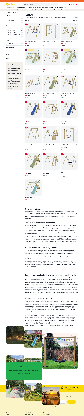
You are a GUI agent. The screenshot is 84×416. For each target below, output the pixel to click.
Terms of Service (63, 404)
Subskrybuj (71, 401)
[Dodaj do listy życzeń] (40, 24)
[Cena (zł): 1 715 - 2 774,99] (6, 22)
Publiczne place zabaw (59, 7)
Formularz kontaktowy (15, 387)
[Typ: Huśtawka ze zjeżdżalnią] (6, 32)
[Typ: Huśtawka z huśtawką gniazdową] (6, 34)
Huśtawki (39, 7)
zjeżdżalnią (46, 302)
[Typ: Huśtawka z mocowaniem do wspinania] (6, 36)
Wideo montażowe (47, 414)
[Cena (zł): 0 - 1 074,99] (6, 18)
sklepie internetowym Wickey (42, 313)
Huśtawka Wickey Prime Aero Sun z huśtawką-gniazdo (69, 145)
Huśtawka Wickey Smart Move (30, 41)
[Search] (57, 4)
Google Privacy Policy (57, 404)
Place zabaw (9, 7)
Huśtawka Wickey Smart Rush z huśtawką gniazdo (68, 172)
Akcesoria (51, 7)
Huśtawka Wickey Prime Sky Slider (31, 171)
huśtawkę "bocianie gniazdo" (71, 285)
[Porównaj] (25, 45)
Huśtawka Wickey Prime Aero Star (49, 41)
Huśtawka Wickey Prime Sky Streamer (68, 119)
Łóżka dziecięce (45, 7)
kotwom (60, 238)
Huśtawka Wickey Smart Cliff (48, 66)
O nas (7, 414)
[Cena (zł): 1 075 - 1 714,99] (6, 20)
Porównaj (27, 45)
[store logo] (10, 4)
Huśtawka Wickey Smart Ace (30, 197)
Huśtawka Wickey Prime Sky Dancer (67, 93)
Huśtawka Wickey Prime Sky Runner (49, 144)
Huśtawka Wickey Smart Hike (30, 93)
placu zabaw (33, 266)
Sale (65, 7)
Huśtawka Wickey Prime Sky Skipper (49, 171)
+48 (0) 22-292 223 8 (33, 387)
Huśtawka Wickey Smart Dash (48, 93)
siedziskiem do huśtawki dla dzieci (43, 228)
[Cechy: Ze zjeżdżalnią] (6, 43)
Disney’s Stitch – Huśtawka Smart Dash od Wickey (68, 67)
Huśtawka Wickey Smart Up (48, 119)
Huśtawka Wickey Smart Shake (66, 41)
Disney (14, 7)
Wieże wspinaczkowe (21, 7)
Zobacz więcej (75, 17)
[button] (76, 4)
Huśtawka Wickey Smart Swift (30, 119)
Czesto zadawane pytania (71, 387)
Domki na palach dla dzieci (31, 7)
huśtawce (62, 213)
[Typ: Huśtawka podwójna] (6, 30)
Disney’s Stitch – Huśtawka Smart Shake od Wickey (32, 67)
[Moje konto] (72, 4)
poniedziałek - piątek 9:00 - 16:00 (34, 388)
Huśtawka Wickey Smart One (30, 144)
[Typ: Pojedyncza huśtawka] (6, 28)
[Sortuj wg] (74, 20)
